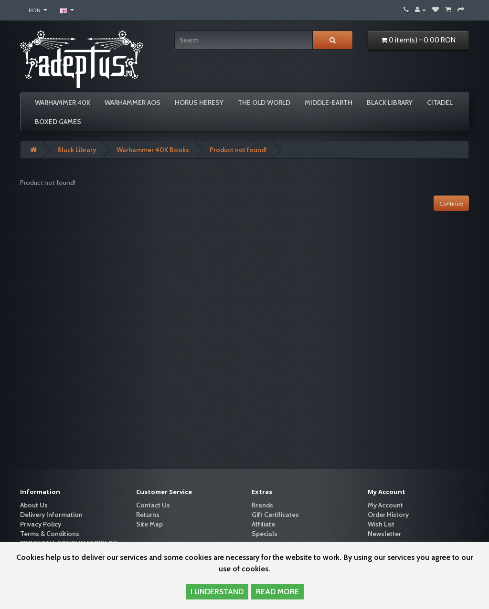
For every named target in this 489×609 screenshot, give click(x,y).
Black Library (390, 102)
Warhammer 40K (62, 102)
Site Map (149, 524)
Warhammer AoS (132, 102)
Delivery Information (51, 514)
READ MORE (277, 591)
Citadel (440, 102)
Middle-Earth (328, 102)
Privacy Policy (40, 524)
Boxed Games (58, 121)
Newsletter (384, 533)
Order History (388, 514)
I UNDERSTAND (217, 591)
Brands (262, 505)
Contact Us (153, 505)
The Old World (264, 102)
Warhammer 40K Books (153, 149)
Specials (264, 533)
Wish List (381, 524)
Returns (147, 514)
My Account (385, 505)
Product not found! (238, 149)
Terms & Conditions (49, 533)
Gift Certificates (275, 514)
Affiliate (263, 524)
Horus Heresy (199, 102)
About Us (34, 505)
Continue (451, 203)
